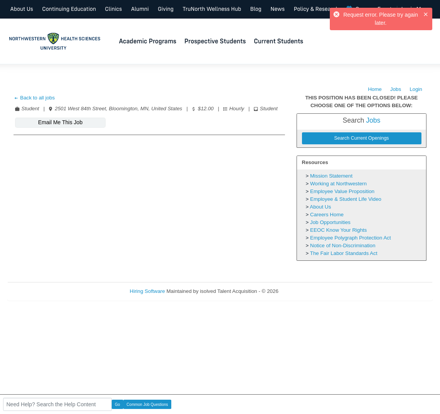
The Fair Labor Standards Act (343, 253)
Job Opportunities (330, 222)
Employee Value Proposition (342, 191)
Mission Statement (331, 176)
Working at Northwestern (338, 183)
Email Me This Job (60, 122)
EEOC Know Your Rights (338, 230)
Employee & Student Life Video (345, 199)
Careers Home (327, 214)
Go (117, 404)
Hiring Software (147, 291)
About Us (320, 207)
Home (375, 89)
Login (415, 89)
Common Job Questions (147, 404)
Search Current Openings (361, 138)
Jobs (395, 89)
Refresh (301, 291)
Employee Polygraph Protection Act (350, 238)
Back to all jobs (34, 98)
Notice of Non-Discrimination (342, 245)
